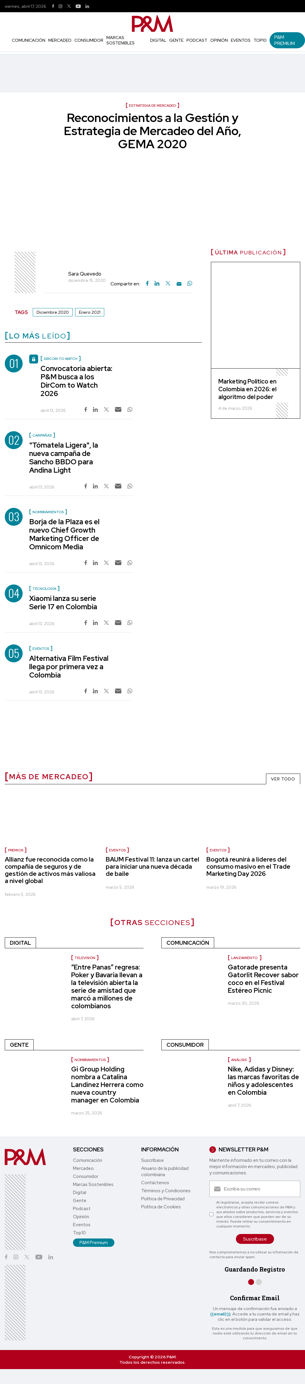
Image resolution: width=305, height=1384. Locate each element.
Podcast (196, 40)
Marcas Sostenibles (120, 40)
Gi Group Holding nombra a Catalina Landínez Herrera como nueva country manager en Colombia (107, 1085)
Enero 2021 (89, 312)
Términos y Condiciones (166, 1191)
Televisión (84, 957)
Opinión (219, 40)
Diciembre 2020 (53, 312)
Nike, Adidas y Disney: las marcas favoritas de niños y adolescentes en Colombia (263, 1081)
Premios (15, 850)
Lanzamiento (244, 957)
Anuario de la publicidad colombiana (165, 1171)
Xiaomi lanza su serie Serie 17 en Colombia (63, 602)
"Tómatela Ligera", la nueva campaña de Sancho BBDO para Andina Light (63, 457)
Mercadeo (59, 40)
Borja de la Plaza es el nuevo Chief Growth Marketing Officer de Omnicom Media (64, 534)
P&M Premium (284, 40)
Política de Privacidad (163, 1199)
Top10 (260, 40)
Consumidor (88, 40)
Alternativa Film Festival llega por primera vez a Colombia (68, 667)
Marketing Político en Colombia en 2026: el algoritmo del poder (247, 389)
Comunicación (28, 40)
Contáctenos (155, 1183)
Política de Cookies (161, 1207)
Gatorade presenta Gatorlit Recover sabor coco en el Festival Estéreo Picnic (263, 979)
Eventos (240, 40)
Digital (158, 40)
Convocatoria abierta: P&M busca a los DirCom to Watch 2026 (76, 381)
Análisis (239, 1059)
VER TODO (283, 779)
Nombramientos (90, 1059)
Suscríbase (152, 1160)
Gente (176, 40)
